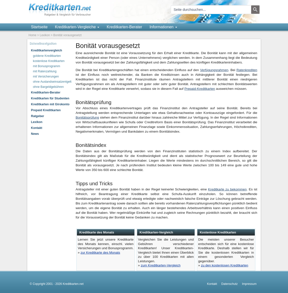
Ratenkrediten (246, 70)
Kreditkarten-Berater (124, 27)
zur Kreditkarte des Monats (100, 252)
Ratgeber (37, 116)
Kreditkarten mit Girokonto (50, 104)
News (35, 134)
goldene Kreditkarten (47, 56)
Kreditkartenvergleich (46, 50)
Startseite (39, 27)
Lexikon (45, 35)
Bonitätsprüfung (87, 117)
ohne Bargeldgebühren (48, 87)
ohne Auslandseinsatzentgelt (52, 81)
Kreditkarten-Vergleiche (77, 27)
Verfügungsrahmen (214, 70)
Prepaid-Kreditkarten (199, 89)
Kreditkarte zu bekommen (227, 189)
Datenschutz (229, 284)
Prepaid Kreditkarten (46, 110)
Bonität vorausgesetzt (67, 35)
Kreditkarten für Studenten (50, 98)
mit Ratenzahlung (45, 71)
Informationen (163, 27)
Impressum (249, 284)
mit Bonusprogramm (46, 66)
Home (32, 35)
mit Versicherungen (46, 76)
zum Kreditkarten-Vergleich (161, 265)
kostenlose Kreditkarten (49, 61)
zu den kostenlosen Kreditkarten (224, 265)
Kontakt (36, 128)
